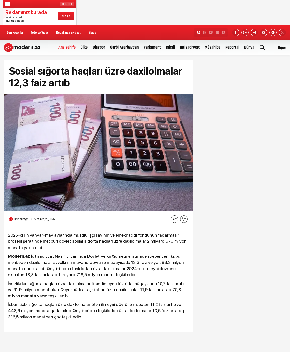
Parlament (152, 47)
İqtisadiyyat (190, 47)
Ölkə (84, 47)
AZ (198, 32)
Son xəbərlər (15, 32)
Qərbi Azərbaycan (124, 47)
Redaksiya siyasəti (68, 32)
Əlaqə (92, 32)
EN (204, 32)
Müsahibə (212, 47)
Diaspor (99, 47)
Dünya (249, 47)
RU (211, 32)
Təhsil (170, 47)
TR (217, 32)
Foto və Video (40, 32)
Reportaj (232, 47)
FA (223, 32)
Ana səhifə (67, 47)
